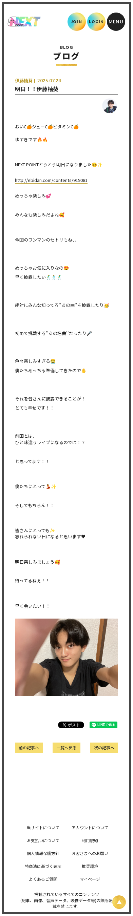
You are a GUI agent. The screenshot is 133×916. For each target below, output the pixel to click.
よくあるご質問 (43, 879)
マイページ (90, 879)
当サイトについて (43, 827)
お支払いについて (43, 840)
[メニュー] (116, 22)
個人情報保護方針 (43, 853)
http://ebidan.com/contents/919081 (51, 180)
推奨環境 (90, 866)
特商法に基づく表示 (43, 866)
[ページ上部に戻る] (119, 902)
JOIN (76, 21)
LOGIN (96, 21)
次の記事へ (104, 747)
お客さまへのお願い (90, 853)
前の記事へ (29, 747)
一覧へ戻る (66, 747)
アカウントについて (90, 827)
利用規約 (90, 840)
